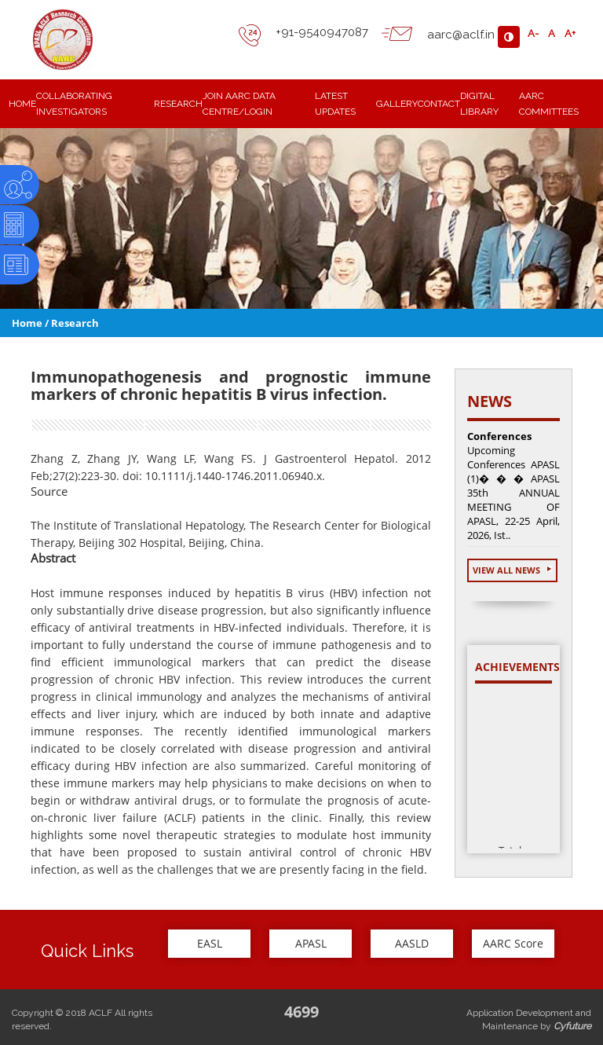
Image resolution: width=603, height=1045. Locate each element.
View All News (512, 570)
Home (27, 323)
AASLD (412, 943)
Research (75, 323)
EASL (209, 943)
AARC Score (513, 943)
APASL (311, 943)
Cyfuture (572, 1026)
